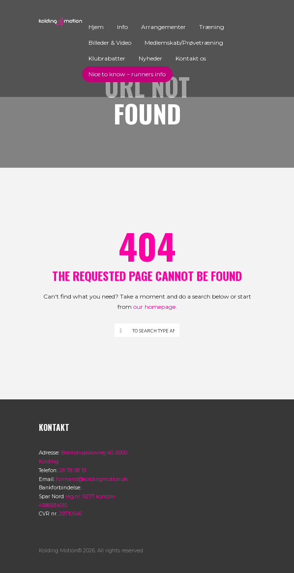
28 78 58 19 (72, 470)
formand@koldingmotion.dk (92, 479)
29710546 (70, 514)
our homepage (154, 306)
